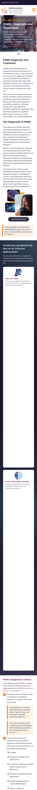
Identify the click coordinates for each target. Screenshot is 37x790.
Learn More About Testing (17, 305)
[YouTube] (26, 782)
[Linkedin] (21, 782)
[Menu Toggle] (34, 10)
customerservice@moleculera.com (19, 775)
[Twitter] (10, 782)
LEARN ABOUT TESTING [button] (10, 46)
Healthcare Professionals (10, 2)
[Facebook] (15, 782)
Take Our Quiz (11, 278)
